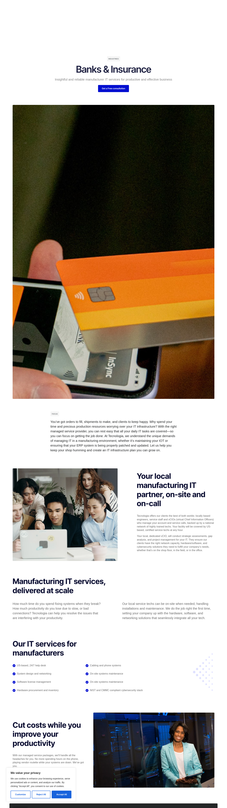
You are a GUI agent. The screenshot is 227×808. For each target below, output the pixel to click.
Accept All (61, 794)
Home (73, 5)
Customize (20, 794)
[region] (41, 785)
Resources (128, 5)
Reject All (41, 794)
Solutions (86, 5)
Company (101, 5)
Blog (114, 5)
